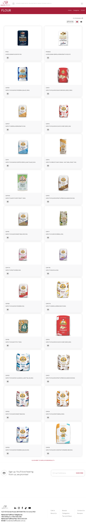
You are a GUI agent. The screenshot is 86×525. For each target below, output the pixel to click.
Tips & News (30, 3)
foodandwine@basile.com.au (16, 521)
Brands (22, 3)
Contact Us (49, 3)
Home (69, 10)
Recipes (26, 3)
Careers (39, 3)
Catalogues (43, 3)
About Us (35, 3)
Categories (18, 3)
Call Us (52, 510)
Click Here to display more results (43, 460)
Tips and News (67, 516)
